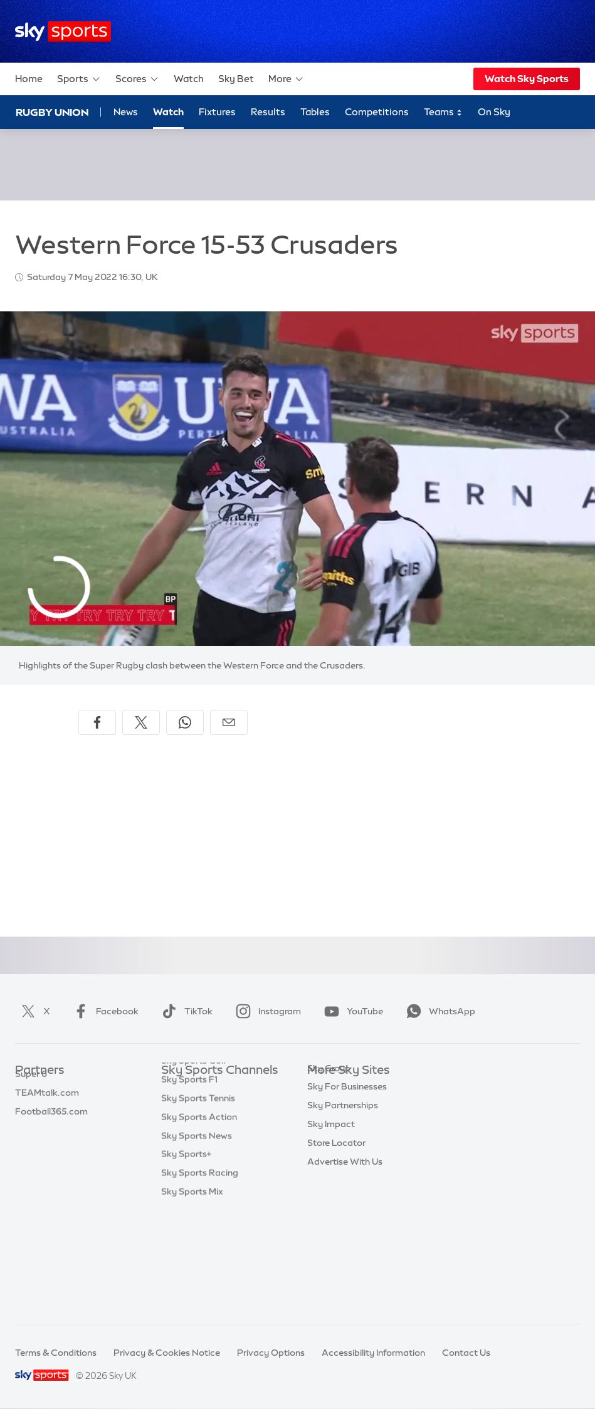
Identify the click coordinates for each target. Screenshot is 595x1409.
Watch (189, 78)
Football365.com (51, 1145)
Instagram (266, 1011)
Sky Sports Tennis (198, 1201)
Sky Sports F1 (189, 1182)
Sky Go (322, 1127)
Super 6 (31, 1108)
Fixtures (217, 112)
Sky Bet (236, 78)
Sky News (327, 1108)
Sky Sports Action (199, 1220)
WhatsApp (438, 1011)
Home (29, 78)
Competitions (377, 112)
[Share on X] (141, 722)
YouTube (351, 1011)
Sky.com (325, 1089)
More (286, 79)
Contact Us (466, 1352)
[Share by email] (229, 722)
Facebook (103, 1011)
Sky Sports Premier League (217, 1108)
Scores (137, 79)
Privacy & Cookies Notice (166, 1352)
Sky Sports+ (186, 1257)
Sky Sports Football (203, 1127)
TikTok (185, 1011)
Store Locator (336, 1220)
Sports (79, 79)
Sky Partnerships (342, 1182)
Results (268, 112)
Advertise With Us (344, 1239)
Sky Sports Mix (192, 1295)
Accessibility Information (373, 1352)
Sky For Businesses (347, 1164)
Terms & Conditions (56, 1352)
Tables (315, 112)
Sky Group (328, 1145)
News (125, 112)
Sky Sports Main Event (208, 1089)
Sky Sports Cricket (200, 1145)
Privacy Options (271, 1352)
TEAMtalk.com (47, 1127)
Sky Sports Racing (199, 1276)
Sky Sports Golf (194, 1164)
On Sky (494, 112)
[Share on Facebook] (97, 722)
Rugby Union (52, 112)
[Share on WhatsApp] (185, 722)
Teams (443, 112)
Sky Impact (331, 1201)
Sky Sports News (196, 1239)
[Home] (63, 31)
